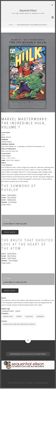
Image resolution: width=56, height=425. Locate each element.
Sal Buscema (11, 236)
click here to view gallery (15, 260)
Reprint (19, 353)
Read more (11, 269)
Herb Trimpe (6, 192)
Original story (8, 353)
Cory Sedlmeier (7, 201)
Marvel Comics (7, 178)
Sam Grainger (13, 297)
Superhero (40, 353)
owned (17, 347)
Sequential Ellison (28, 10)
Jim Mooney (12, 238)
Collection (29, 353)
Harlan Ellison (11, 231)
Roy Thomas (12, 234)
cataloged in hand (8, 347)
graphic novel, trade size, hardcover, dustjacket (19, 360)
